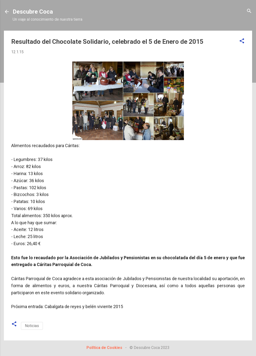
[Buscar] (249, 11)
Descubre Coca (33, 11)
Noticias (32, 325)
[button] (242, 41)
